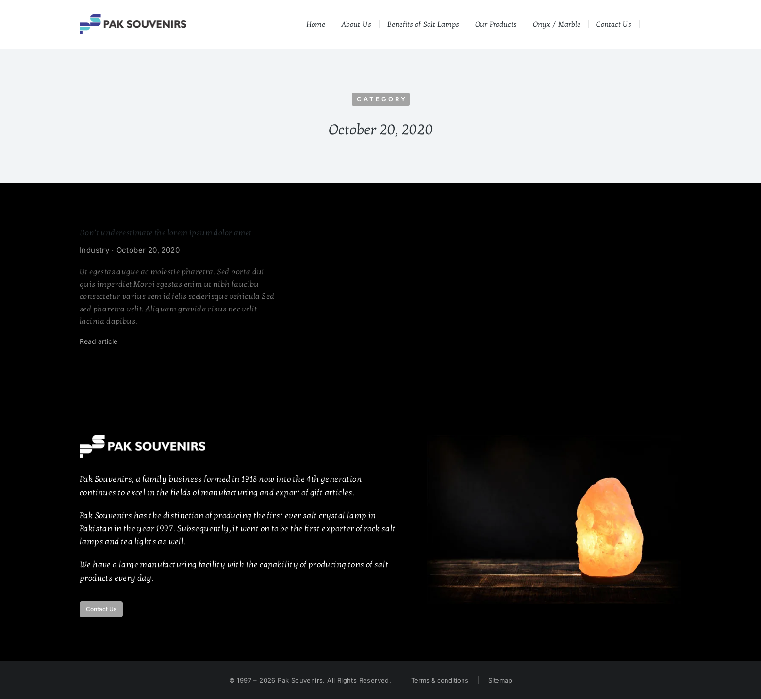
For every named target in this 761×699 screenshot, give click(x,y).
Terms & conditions (439, 680)
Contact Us (101, 609)
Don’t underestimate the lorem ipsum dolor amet (165, 233)
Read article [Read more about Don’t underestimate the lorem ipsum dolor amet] (98, 341)
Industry (94, 250)
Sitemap (500, 680)
